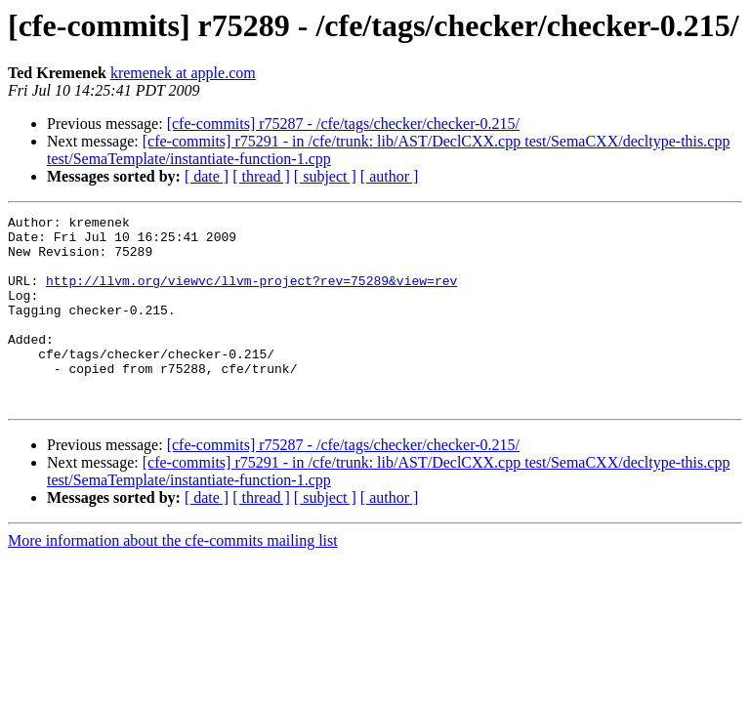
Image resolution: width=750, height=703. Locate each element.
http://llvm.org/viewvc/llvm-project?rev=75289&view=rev (251, 295)
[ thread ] (261, 176)
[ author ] (389, 176)
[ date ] (207, 176)
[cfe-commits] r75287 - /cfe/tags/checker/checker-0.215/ (343, 123)
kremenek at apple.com (183, 72)
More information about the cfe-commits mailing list (173, 578)
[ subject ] (325, 176)
